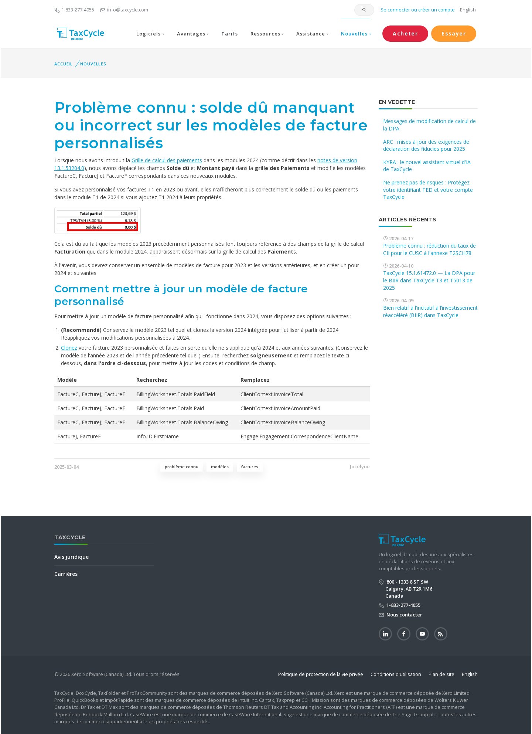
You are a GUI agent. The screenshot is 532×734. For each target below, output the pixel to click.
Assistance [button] (310, 33)
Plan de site (441, 674)
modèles (220, 466)
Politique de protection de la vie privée (320, 674)
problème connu (181, 466)
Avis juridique (71, 556)
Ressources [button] (265, 33)
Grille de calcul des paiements (167, 160)
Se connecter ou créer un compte (417, 9)
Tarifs (229, 33)
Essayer (453, 33)
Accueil (63, 64)
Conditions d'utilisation (396, 674)
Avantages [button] (191, 33)
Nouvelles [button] (354, 33)
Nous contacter (403, 614)
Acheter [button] (405, 33)
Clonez (69, 347)
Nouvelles (93, 64)
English (468, 9)
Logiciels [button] (148, 33)
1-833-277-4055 (74, 9)
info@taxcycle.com (124, 9)
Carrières (66, 573)
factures (249, 466)
